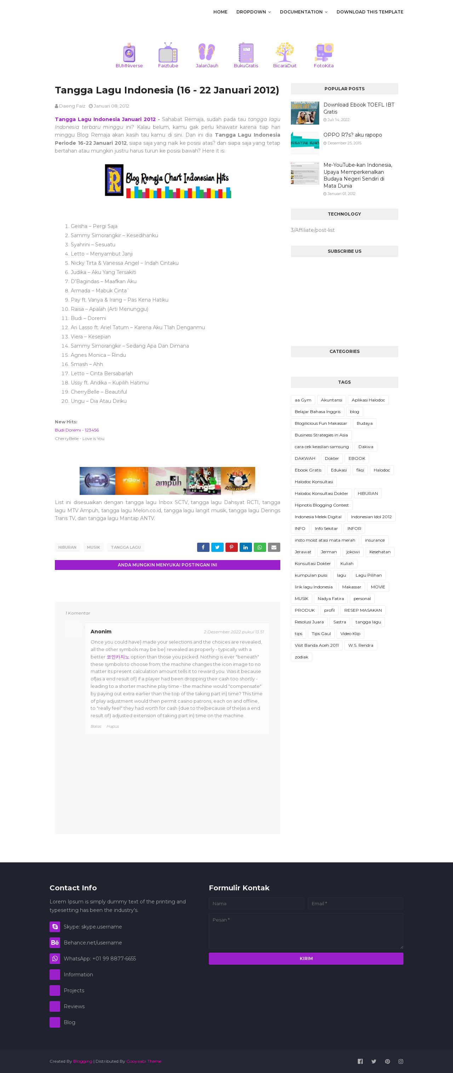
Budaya (365, 423)
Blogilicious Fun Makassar (321, 423)
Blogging (82, 1060)
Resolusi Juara (309, 621)
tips (298, 633)
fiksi (360, 470)
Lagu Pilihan (369, 575)
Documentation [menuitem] (301, 12)
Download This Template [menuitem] (370, 12)
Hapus (113, 725)
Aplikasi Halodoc (368, 400)
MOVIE (378, 586)
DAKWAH (305, 458)
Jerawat (303, 551)
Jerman (329, 551)
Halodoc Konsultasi (314, 481)
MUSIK (93, 547)
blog (354, 411)
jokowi (353, 551)
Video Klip (350, 633)
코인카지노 (118, 655)
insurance (375, 540)
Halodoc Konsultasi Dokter (321, 493)
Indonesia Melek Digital (318, 516)
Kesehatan (380, 551)
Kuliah (347, 563)
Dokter (332, 458)
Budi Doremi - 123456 (77, 430)
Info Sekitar (326, 528)
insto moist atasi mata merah (325, 540)
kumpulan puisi (311, 575)
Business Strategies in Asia (321, 435)
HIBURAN (67, 547)
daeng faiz (72, 106)
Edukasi (339, 470)
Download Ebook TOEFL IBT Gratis (358, 108)
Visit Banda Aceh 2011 (317, 645)
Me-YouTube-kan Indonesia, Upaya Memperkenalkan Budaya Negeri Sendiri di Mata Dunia (357, 175)
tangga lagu (126, 547)
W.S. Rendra (360, 645)
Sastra (339, 621)
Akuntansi (331, 400)
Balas (96, 725)
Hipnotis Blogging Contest (322, 505)
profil (329, 610)
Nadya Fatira (331, 598)
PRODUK (305, 610)
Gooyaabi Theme (143, 1060)
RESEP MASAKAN (363, 610)
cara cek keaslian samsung (322, 446)
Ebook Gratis (308, 470)
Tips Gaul (321, 633)
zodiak (301, 657)
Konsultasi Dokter (313, 563)
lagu (341, 575)
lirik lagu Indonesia (314, 586)
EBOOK (357, 458)
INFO (300, 528)
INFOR (354, 528)
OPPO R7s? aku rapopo (352, 135)
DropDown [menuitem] (251, 12)
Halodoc (382, 470)
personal (362, 598)
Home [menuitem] (220, 12)
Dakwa (366, 446)
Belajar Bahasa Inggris (317, 411)
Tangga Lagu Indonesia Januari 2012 (105, 119)
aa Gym (303, 400)
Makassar (351, 586)
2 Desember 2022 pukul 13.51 (234, 630)
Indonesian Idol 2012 (371, 516)
